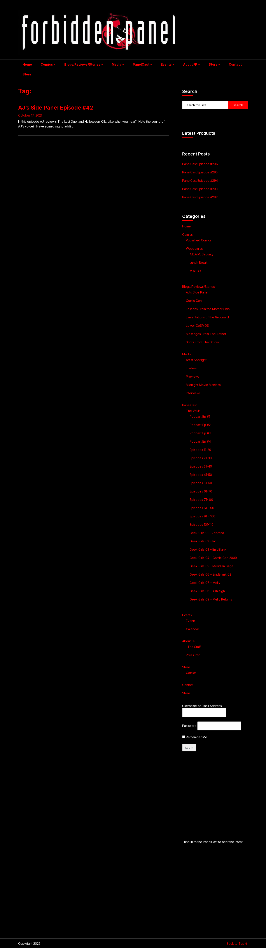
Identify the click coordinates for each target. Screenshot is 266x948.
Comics (47, 64)
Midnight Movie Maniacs (203, 385)
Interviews (193, 393)
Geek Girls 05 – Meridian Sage (211, 566)
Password (189, 726)
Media (116, 64)
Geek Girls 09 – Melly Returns (211, 599)
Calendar (192, 629)
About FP (190, 64)
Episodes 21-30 (201, 458)
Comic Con (194, 300)
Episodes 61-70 (201, 491)
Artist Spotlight (196, 360)
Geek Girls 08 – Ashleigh (207, 591)
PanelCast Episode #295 (200, 172)
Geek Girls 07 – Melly (205, 583)
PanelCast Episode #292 (200, 197)
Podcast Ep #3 (200, 433)
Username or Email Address (202, 706)
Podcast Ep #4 (200, 441)
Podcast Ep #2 (200, 425)
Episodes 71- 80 (201, 499)
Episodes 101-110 (202, 524)
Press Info (193, 655)
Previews (192, 376)
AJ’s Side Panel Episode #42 (55, 107)
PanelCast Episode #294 (200, 180)
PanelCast (141, 64)
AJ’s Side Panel (197, 292)
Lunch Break (199, 262)
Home (27, 64)
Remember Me (194, 737)
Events (166, 64)
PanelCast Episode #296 (200, 164)
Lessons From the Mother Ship (208, 309)
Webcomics (194, 248)
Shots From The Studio (202, 342)
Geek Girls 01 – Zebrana (207, 533)
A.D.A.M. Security (202, 254)
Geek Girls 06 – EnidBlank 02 (210, 574)
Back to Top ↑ (237, 943)
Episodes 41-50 (201, 475)
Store (213, 64)
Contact (235, 64)
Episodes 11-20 (200, 450)
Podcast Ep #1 (200, 416)
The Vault (193, 411)
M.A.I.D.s (195, 271)
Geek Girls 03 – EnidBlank (208, 549)
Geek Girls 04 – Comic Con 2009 (213, 558)
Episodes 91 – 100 (202, 516)
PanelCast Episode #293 (200, 189)
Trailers (191, 368)
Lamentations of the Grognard (207, 317)
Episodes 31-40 (201, 466)
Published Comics (199, 240)
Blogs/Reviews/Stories (82, 64)
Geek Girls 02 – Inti (203, 541)
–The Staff (193, 647)
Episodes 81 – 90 (202, 508)
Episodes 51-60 (201, 483)
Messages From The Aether (206, 334)
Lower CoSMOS (197, 325)
